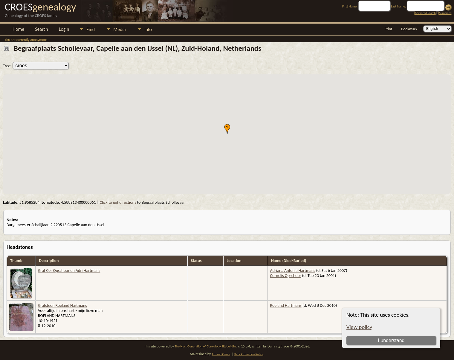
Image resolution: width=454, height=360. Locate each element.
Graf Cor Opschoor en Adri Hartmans (69, 270)
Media (119, 29)
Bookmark (409, 29)
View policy (359, 327)
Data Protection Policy (248, 354)
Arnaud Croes (221, 354)
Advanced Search (425, 13)
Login (64, 29)
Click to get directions (118, 202)
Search (41, 29)
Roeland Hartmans (286, 305)
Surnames (445, 13)
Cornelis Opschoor (285, 275)
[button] (227, 129)
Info (148, 29)
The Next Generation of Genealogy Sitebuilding (206, 346)
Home (18, 29)
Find (90, 29)
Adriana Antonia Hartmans (292, 270)
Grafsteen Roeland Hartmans (62, 305)
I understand (391, 340)
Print (388, 29)
